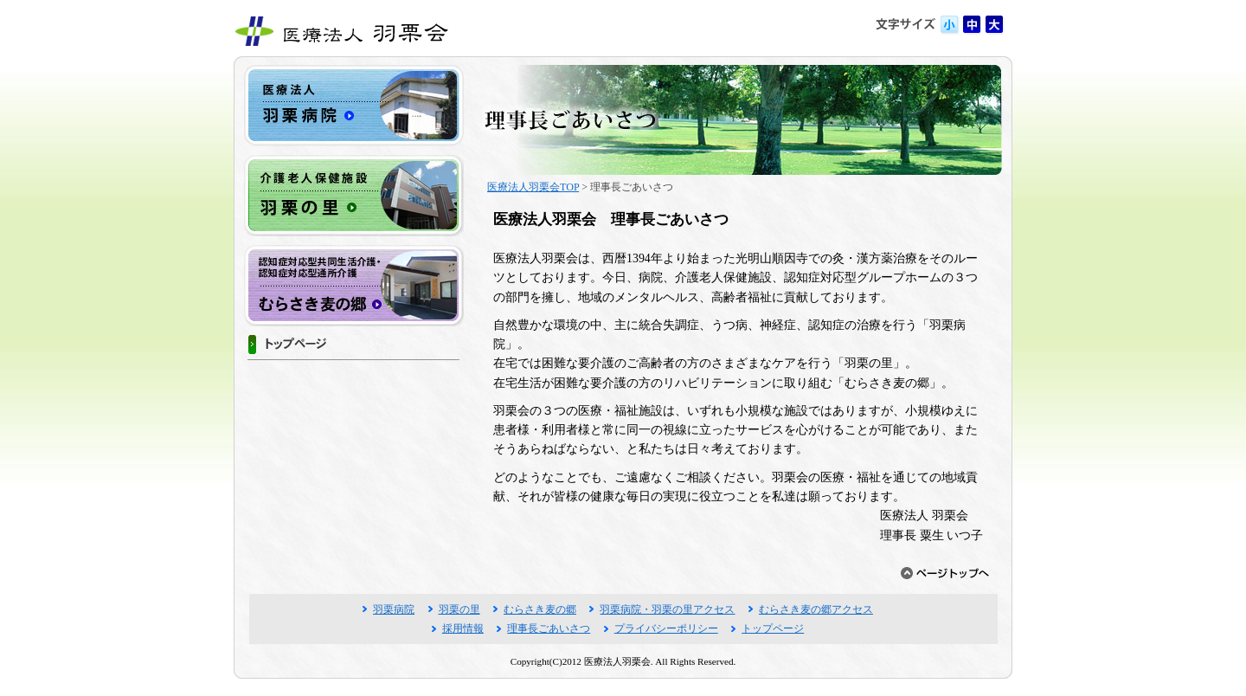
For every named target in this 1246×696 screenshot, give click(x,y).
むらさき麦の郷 (540, 609)
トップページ (773, 628)
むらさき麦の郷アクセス (816, 609)
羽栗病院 (393, 609)
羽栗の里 (459, 609)
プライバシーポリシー (666, 628)
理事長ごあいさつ (548, 628)
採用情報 (463, 628)
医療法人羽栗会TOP (533, 187)
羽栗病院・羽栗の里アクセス (667, 609)
